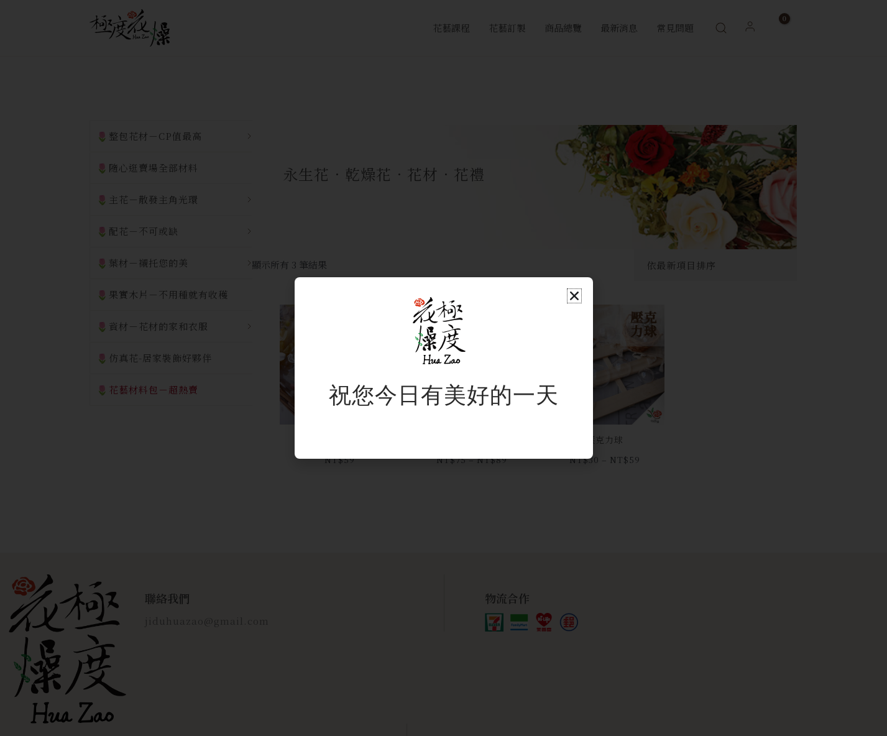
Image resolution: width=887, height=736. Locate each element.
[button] (574, 296)
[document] (443, 368)
